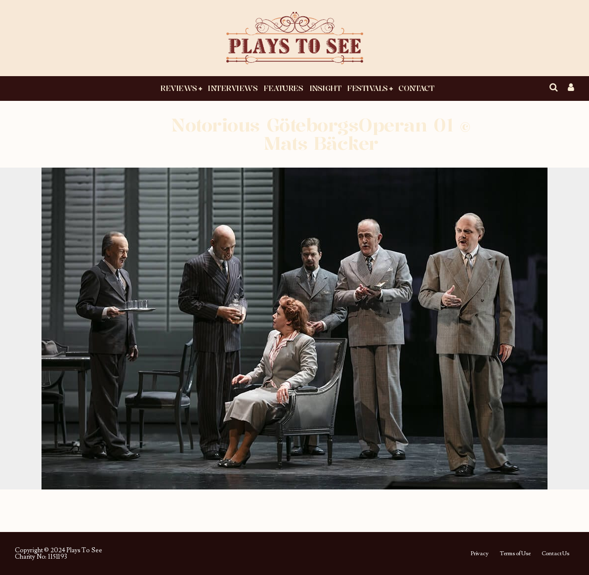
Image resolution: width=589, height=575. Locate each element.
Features (283, 88)
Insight (325, 88)
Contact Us (555, 554)
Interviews (232, 88)
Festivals (367, 88)
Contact (416, 88)
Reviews (178, 88)
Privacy (479, 554)
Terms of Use (515, 554)
